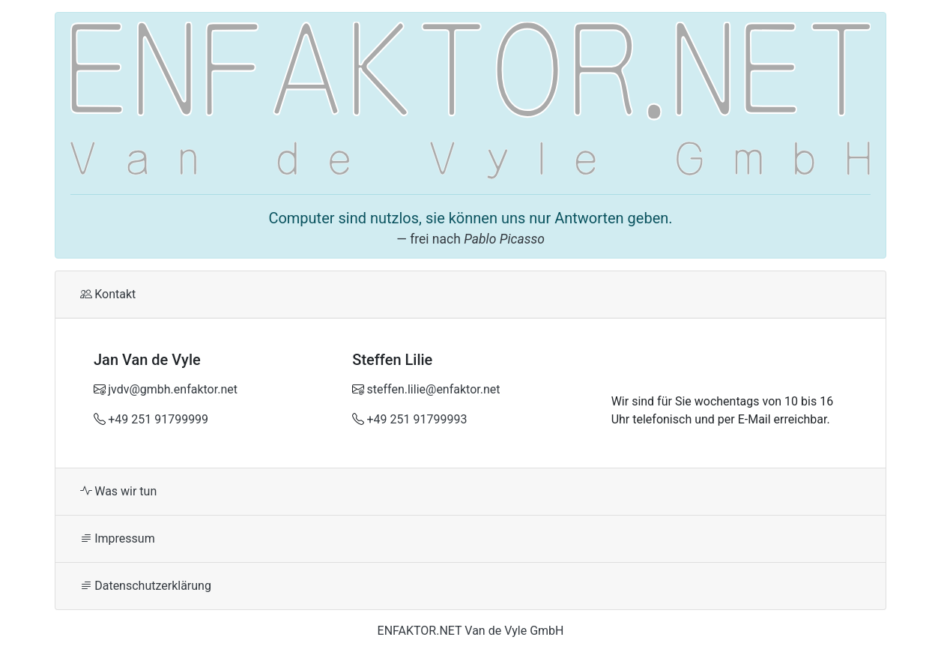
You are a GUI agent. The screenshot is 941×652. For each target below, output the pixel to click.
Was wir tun (118, 491)
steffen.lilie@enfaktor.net (433, 389)
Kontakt (108, 294)
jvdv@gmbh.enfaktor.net (172, 389)
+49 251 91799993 (417, 419)
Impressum (117, 538)
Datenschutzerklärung (145, 586)
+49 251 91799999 (158, 419)
